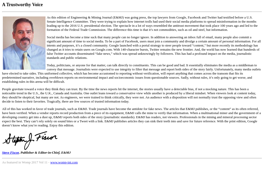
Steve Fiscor (10, 152)
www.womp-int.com (64, 162)
